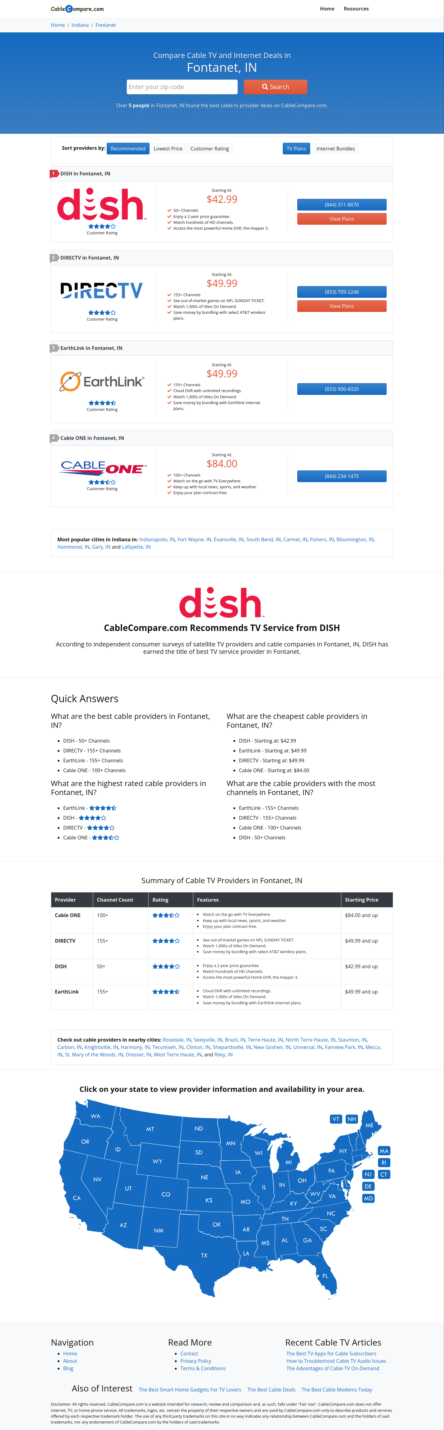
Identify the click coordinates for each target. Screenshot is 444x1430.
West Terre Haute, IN (178, 1054)
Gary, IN (101, 546)
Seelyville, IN (208, 1039)
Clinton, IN (198, 1047)
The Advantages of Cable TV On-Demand (332, 1368)
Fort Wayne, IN (195, 539)
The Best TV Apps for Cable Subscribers (331, 1353)
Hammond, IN (73, 546)
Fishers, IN (322, 539)
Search (276, 87)
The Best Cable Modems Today (337, 1389)
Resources (356, 8)
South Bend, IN (263, 539)
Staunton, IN (352, 1039)
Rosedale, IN (177, 1039)
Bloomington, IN (355, 539)
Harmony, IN (135, 1047)
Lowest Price (168, 148)
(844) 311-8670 (342, 204)
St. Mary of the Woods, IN (94, 1054)
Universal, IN (307, 1047)
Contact (189, 1353)
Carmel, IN (295, 539)
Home (327, 8)
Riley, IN (223, 1054)
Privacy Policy (195, 1361)
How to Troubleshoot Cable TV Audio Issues (336, 1361)
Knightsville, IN (101, 1047)
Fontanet (106, 25)
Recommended (128, 148)
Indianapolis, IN (157, 539)
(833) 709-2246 (342, 292)
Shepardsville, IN (232, 1047)
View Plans (342, 218)
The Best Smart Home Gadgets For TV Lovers (190, 1389)
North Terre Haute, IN (310, 1039)
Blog (68, 1368)
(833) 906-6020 (342, 389)
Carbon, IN (69, 1047)
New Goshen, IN (271, 1047)
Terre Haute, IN (265, 1039)
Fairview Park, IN (344, 1047)
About (70, 1361)
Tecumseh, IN (167, 1047)
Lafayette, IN (136, 546)
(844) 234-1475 (342, 476)
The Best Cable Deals (271, 1389)
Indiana (80, 25)
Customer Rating (210, 148)
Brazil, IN (235, 1039)
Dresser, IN (138, 1054)
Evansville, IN (229, 539)
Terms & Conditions (203, 1368)
